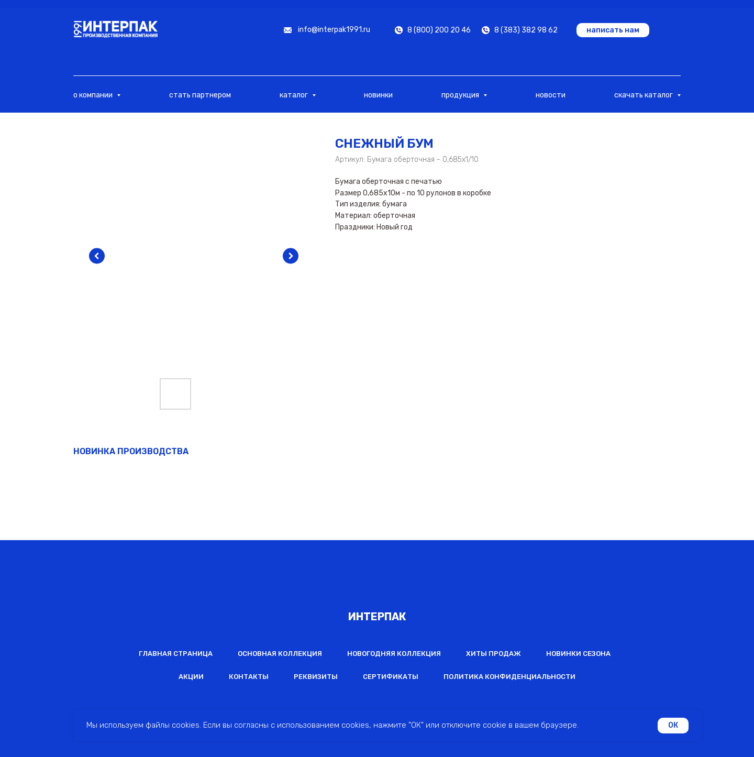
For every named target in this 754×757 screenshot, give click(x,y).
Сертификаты (390, 677)
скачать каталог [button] (644, 95)
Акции (191, 677)
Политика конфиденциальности (509, 677)
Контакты (249, 677)
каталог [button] (294, 95)
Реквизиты (316, 677)
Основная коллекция (280, 653)
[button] (612, 30)
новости (551, 95)
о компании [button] (93, 95)
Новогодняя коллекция (394, 653)
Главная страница (176, 653)
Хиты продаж (493, 653)
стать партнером (200, 95)
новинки (378, 95)
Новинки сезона (578, 653)
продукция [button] (461, 95)
